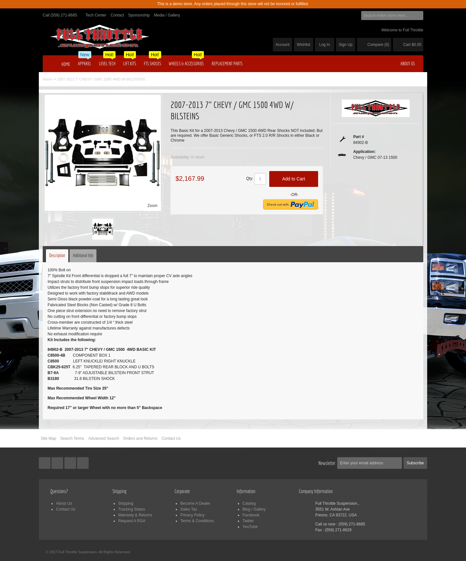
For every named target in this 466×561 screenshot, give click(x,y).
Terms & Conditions (197, 521)
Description (57, 255)
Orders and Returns (140, 438)
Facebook (251, 515)
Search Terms (72, 438)
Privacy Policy (192, 515)
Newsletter (327, 463)
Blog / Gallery (254, 509)
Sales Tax (188, 509)
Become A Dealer (195, 503)
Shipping (125, 503)
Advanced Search (103, 438)
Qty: (249, 178)
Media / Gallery (167, 15)
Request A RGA (131, 521)
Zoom (153, 205)
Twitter (248, 521)
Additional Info (83, 255)
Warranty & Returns (135, 515)
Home (47, 79)
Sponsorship (139, 15)
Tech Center (95, 15)
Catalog (249, 503)
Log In (324, 44)
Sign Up (346, 44)
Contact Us (171, 438)
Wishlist (303, 44)
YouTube (250, 526)
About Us (64, 503)
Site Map (48, 438)
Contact (117, 15)
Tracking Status (131, 509)
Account (282, 44)
